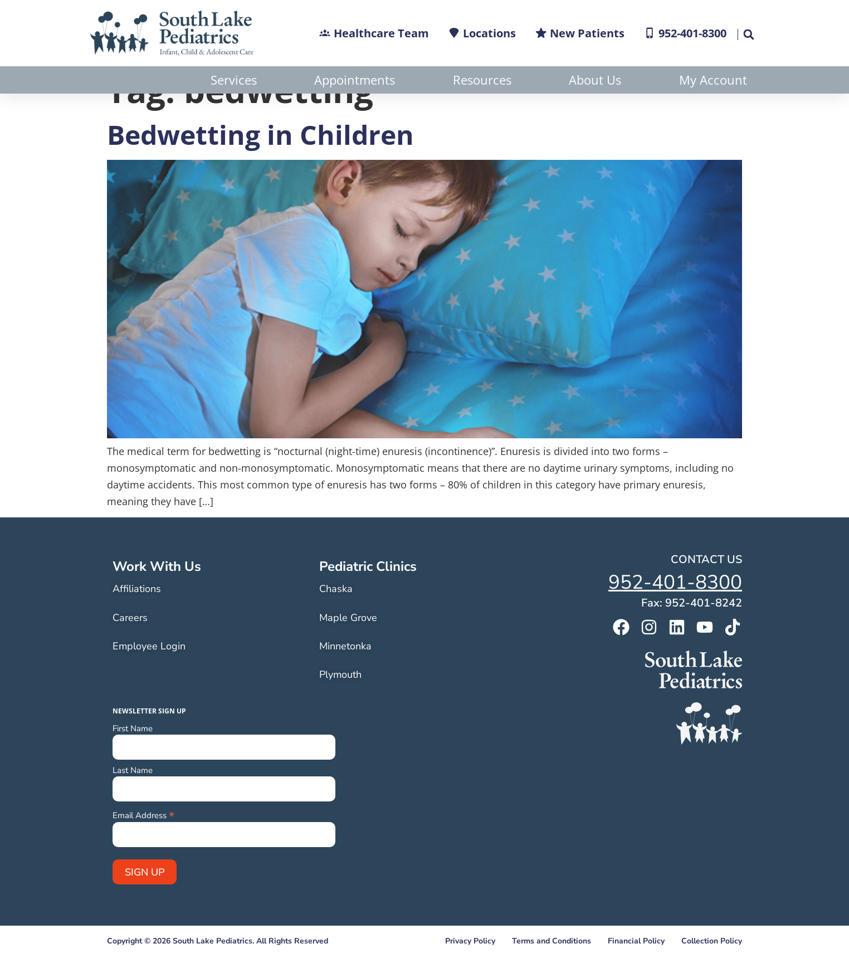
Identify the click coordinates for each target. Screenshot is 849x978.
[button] (748, 34)
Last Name (133, 798)
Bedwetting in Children (260, 162)
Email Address (143, 841)
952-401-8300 (675, 609)
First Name (133, 756)
